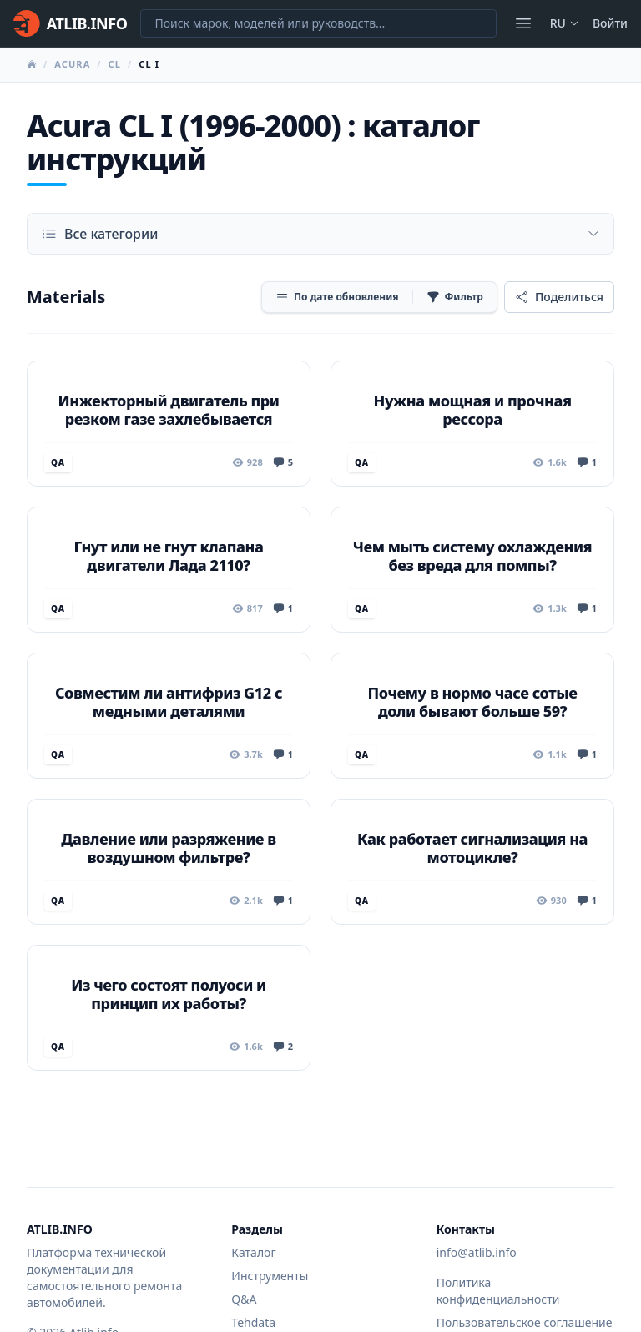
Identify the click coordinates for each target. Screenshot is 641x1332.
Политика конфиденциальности (498, 1290)
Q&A (243, 1299)
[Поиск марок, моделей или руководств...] (318, 23)
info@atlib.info (477, 1252)
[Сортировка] (337, 297)
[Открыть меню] (523, 23)
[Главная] (70, 23)
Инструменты (269, 1276)
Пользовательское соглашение (525, 1322)
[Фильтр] (454, 297)
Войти (610, 23)
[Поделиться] (559, 297)
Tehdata (253, 1322)
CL (115, 64)
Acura (72, 64)
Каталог (253, 1252)
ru (564, 23)
